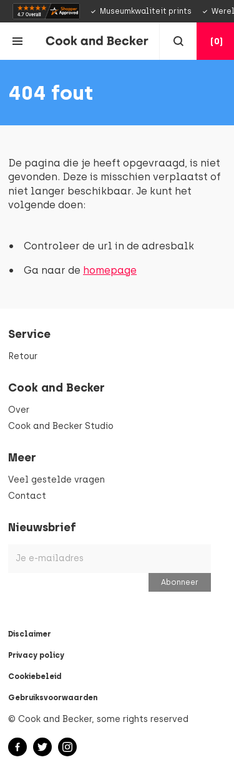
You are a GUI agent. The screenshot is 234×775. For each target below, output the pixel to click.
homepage (110, 270)
